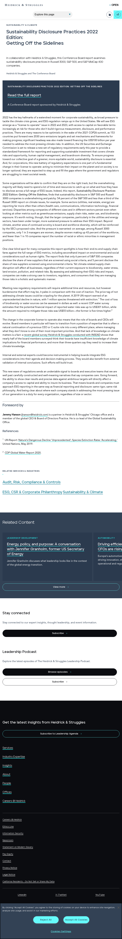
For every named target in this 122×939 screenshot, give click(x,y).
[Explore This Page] (53, 13)
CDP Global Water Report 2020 (23, 453)
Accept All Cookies (76, 920)
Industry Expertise (14, 756)
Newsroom (8, 840)
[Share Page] (109, 13)
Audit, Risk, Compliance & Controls (32, 482)
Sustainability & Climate (83, 492)
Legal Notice (9, 875)
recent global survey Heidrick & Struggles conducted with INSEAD (62, 335)
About (6, 774)
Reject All (45, 920)
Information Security (13, 833)
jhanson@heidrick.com (35, 415)
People (7, 783)
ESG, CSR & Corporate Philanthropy (32, 492)
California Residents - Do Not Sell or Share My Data (28, 882)
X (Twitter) (61, 895)
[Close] (118, 907)
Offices (7, 792)
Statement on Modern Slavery (18, 847)
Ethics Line (8, 827)
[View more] (61, 587)
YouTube (100, 895)
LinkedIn (22, 895)
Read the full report (24, 95)
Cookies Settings (61, 931)
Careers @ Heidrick (14, 801)
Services (8, 748)
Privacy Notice (10, 868)
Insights (7, 765)
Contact (7, 861)
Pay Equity (8, 854)
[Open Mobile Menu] (114, 5)
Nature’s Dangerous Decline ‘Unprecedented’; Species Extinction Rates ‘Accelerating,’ (67, 440)
